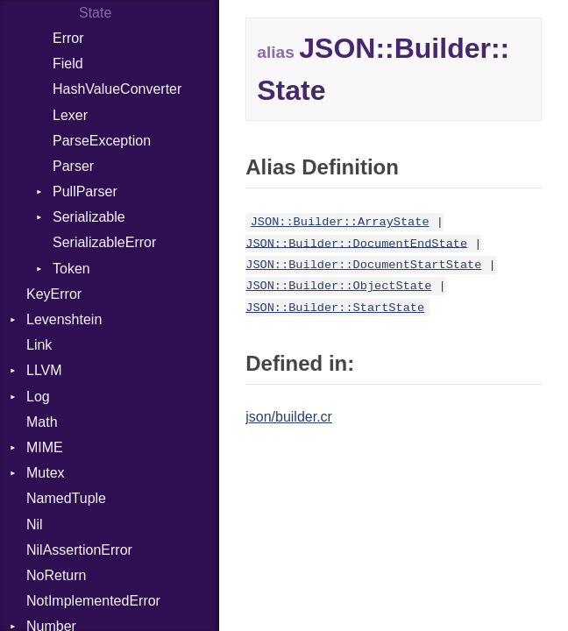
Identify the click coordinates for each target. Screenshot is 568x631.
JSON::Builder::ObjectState (338, 286)
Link (39, 344)
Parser (73, 166)
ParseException (102, 140)
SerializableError (104, 242)
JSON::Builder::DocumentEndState (356, 243)
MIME (44, 447)
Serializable (89, 216)
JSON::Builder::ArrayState (340, 222)
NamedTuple (66, 498)
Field (68, 63)
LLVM (44, 370)
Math (42, 422)
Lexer (70, 115)
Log (38, 396)
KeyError (54, 294)
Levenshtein (64, 319)
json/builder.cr (288, 416)
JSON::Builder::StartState (334, 308)
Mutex (45, 472)
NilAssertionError (79, 549)
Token (71, 268)
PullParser (85, 191)
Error (68, 38)
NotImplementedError (93, 600)
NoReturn (56, 575)
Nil (34, 524)
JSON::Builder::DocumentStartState (363, 265)
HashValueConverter (117, 89)
